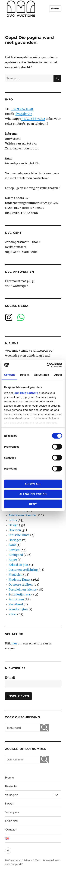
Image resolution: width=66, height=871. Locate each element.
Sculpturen (16, 599)
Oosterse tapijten (21, 584)
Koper (13, 560)
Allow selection (33, 493)
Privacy (28, 860)
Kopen (9, 803)
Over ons (11, 821)
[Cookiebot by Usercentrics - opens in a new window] (47, 365)
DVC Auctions (12, 860)
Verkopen (12, 812)
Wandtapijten (18, 609)
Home (9, 777)
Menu (55, 8)
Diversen (15, 530)
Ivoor (12, 545)
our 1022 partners (26, 392)
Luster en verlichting (23, 569)
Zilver (13, 614)
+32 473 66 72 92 (33, 118)
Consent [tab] (9, 374)
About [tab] (58, 374)
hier (14, 643)
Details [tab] (24, 374)
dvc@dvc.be (23, 113)
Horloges (15, 540)
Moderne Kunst (19, 579)
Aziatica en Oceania (22, 515)
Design (13, 525)
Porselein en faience (23, 589)
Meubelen (16, 574)
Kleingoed (16, 555)
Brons (13, 520)
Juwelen (14, 550)
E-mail (10, 677)
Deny (33, 503)
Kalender (11, 786)
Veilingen (11, 795)
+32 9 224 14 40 (22, 109)
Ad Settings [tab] (41, 374)
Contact (11, 829)
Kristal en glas (19, 564)
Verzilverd (16, 604)
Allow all (33, 483)
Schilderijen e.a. (20, 594)
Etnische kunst (19, 535)
